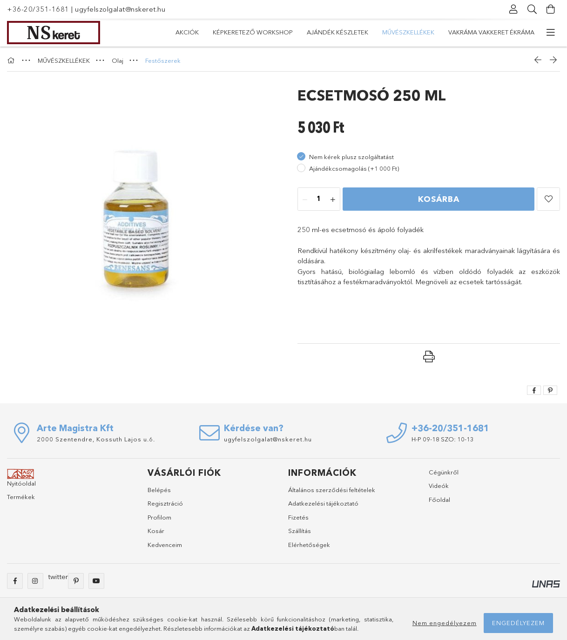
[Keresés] (532, 9)
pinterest (76, 581)
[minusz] (305, 200)
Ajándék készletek (337, 32)
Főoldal (439, 499)
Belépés (159, 489)
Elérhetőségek (309, 544)
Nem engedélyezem (444, 623)
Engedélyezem (518, 623)
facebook (15, 581)
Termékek (21, 496)
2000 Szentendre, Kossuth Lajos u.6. (96, 439)
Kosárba (438, 199)
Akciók (187, 32)
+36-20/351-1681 (38, 9)
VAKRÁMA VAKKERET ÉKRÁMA (491, 32)
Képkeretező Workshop (253, 32)
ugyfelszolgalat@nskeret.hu (120, 9)
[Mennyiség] (319, 200)
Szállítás (299, 530)
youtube (96, 581)
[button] (548, 199)
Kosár (156, 530)
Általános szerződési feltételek (331, 489)
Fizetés (298, 517)
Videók (439, 485)
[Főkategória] (12, 60)
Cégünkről (444, 472)
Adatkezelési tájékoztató (323, 503)
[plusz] (333, 200)
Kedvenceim (165, 544)
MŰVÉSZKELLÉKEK (408, 32)
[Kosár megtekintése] (550, 9)
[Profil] (513, 9)
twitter (58, 576)
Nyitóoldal (21, 483)
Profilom (159, 517)
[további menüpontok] (550, 32)
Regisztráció (165, 503)
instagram (35, 581)
